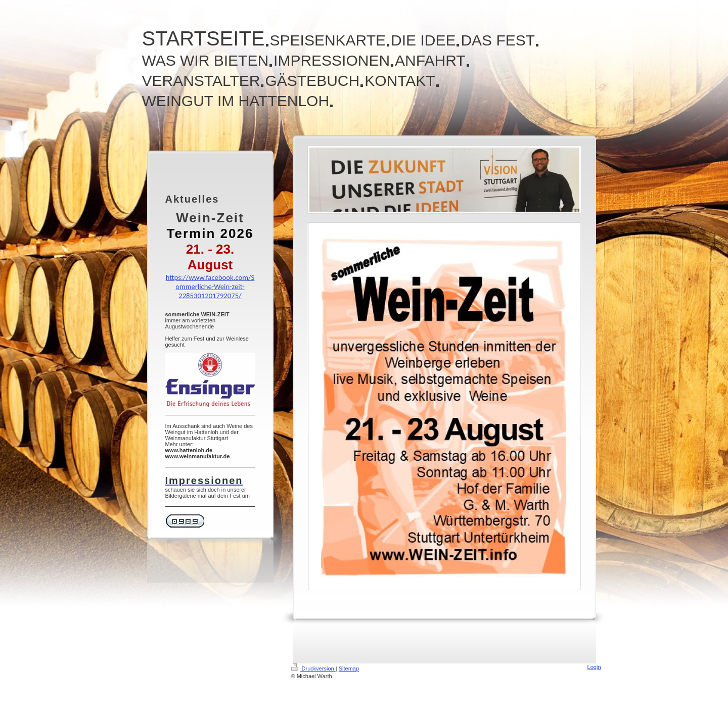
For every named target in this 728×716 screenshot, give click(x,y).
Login (594, 667)
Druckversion (313, 668)
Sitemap (349, 668)
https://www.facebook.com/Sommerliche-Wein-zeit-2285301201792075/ (210, 286)
